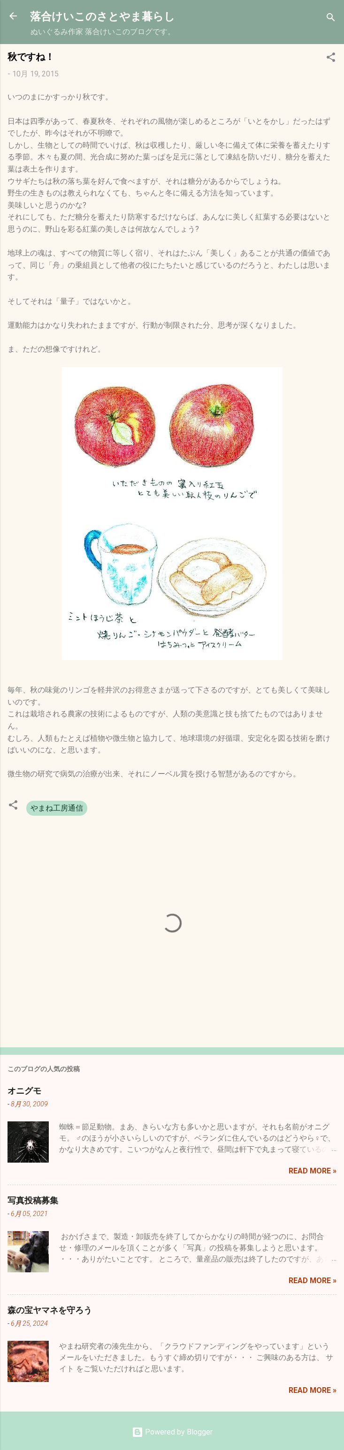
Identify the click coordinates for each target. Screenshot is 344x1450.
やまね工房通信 (57, 808)
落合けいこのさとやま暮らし (102, 15)
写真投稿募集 (33, 1200)
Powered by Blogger (172, 1431)
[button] (330, 59)
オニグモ (24, 1090)
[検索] (330, 19)
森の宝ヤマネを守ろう (50, 1309)
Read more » (312, 1170)
